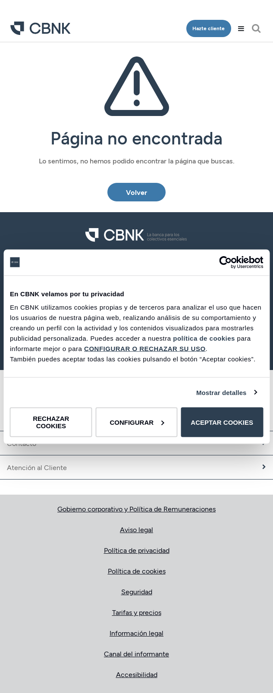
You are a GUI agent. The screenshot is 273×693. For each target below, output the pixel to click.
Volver (136, 192)
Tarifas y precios (136, 612)
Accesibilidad (136, 674)
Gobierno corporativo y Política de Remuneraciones (136, 509)
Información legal (136, 633)
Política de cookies (137, 571)
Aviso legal (136, 529)
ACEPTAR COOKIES (222, 422)
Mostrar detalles (221, 392)
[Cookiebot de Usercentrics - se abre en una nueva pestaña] (225, 262)
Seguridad (136, 591)
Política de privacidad (136, 550)
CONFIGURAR (137, 422)
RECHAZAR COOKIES (51, 422)
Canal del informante (136, 653)
